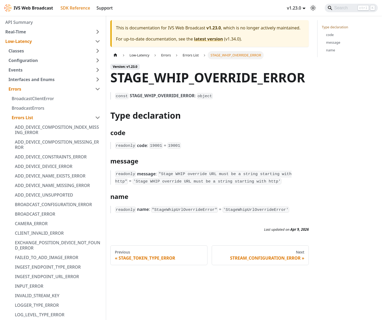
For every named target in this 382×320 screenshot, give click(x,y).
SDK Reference (75, 8)
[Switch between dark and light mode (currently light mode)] (313, 8)
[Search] (351, 8)
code (330, 34)
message (333, 42)
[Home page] (115, 55)
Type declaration (335, 27)
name (330, 50)
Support (105, 8)
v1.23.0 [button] (294, 8)
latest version (208, 39)
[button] (52, 32)
